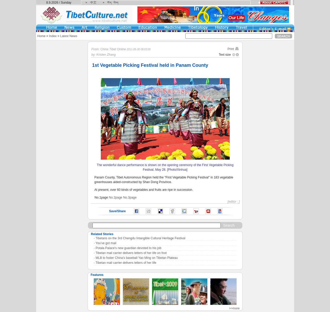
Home (41, 36)
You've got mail (106, 243)
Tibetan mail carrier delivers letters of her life (126, 263)
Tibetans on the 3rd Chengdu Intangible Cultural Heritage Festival (140, 238)
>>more (234, 308)
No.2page (115, 197)
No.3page (130, 197)
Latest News (68, 36)
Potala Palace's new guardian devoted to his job (128, 248)
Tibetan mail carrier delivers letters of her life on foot (131, 253)
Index (52, 36)
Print (233, 49)
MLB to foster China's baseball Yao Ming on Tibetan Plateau (137, 258)
